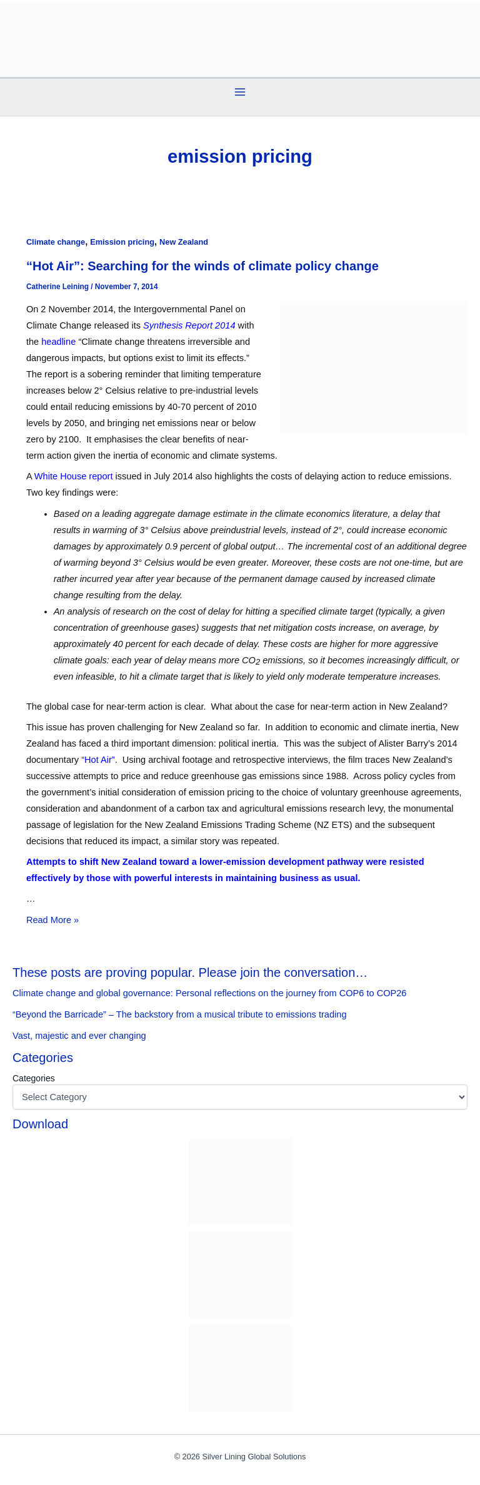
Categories (33, 1078)
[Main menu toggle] (240, 92)
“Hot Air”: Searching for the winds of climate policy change (202, 266)
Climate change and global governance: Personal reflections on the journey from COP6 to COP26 (209, 993)
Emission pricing (122, 242)
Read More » (52, 920)
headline (58, 342)
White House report (75, 476)
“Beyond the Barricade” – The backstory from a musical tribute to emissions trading (179, 1014)
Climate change (55, 242)
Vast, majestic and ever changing (79, 1036)
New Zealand (183, 242)
